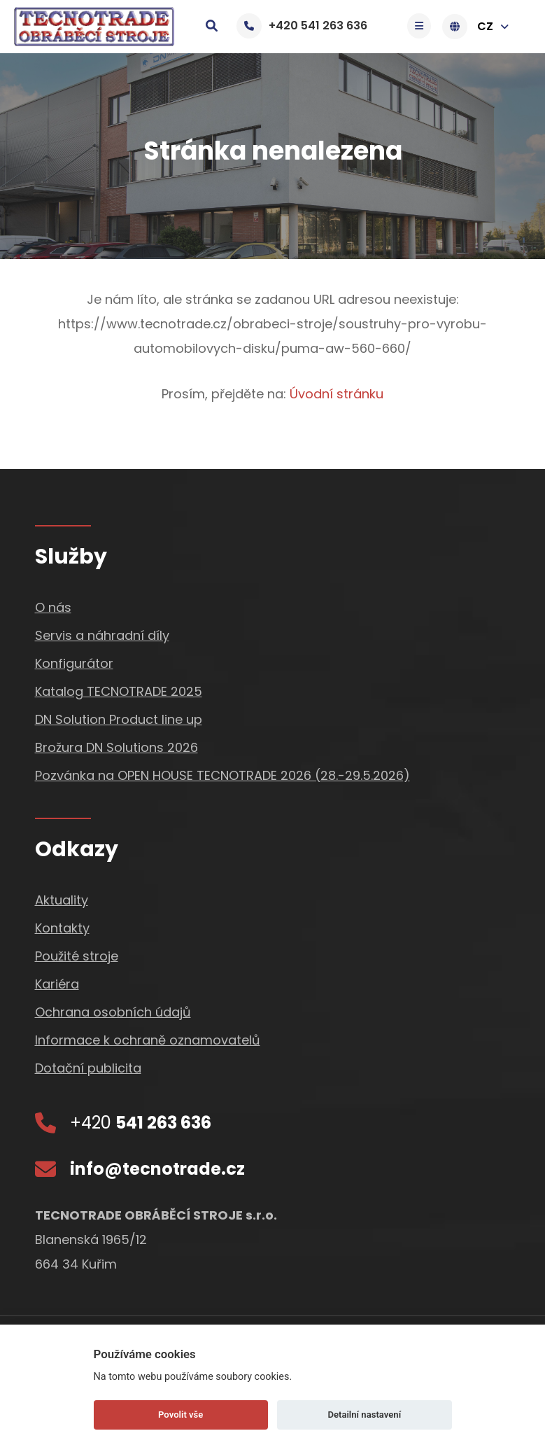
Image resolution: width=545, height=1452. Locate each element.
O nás (53, 607)
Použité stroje (76, 956)
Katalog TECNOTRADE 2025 (118, 691)
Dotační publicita (88, 1068)
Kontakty (62, 928)
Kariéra (57, 984)
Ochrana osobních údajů (113, 1012)
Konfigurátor (74, 663)
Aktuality (61, 900)
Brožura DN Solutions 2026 (116, 747)
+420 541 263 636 (301, 26)
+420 (140, 1122)
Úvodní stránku (336, 394)
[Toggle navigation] (422, 26)
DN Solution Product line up (118, 719)
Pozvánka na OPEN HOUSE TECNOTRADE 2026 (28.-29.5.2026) (222, 775)
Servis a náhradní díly (102, 635)
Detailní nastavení (364, 1414)
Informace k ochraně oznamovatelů (147, 1040)
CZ (479, 26)
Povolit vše (180, 1414)
